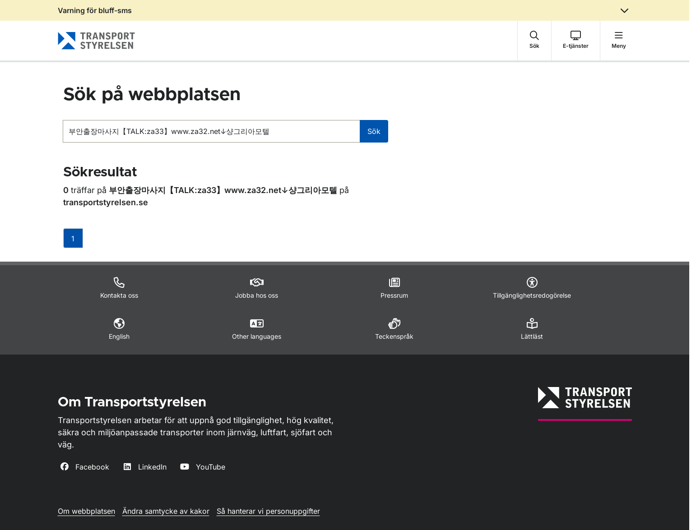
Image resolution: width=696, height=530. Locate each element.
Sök (373, 131)
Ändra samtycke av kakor (165, 511)
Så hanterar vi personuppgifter (268, 511)
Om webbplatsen (86, 511)
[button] (534, 40)
